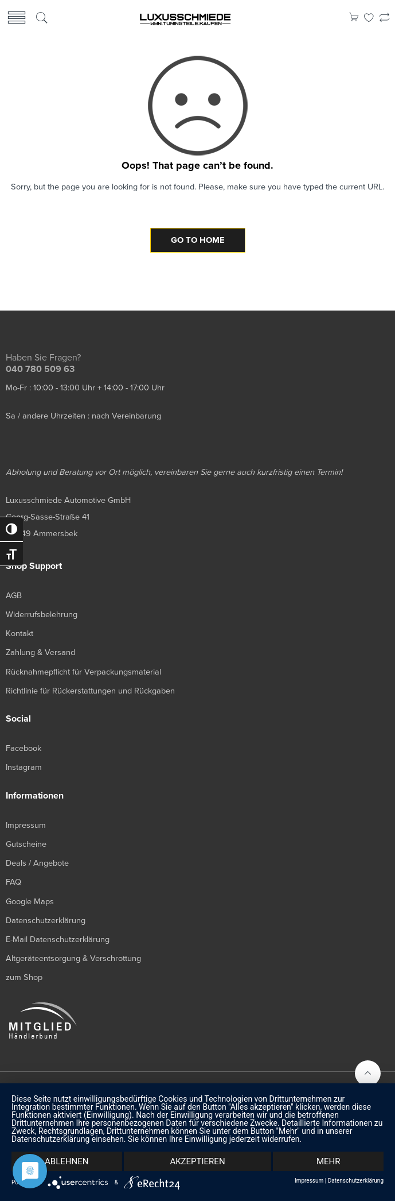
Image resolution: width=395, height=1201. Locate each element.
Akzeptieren (197, 1161)
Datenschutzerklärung (356, 1181)
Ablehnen (66, 1161)
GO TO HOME (198, 240)
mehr (328, 1161)
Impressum (309, 1181)
